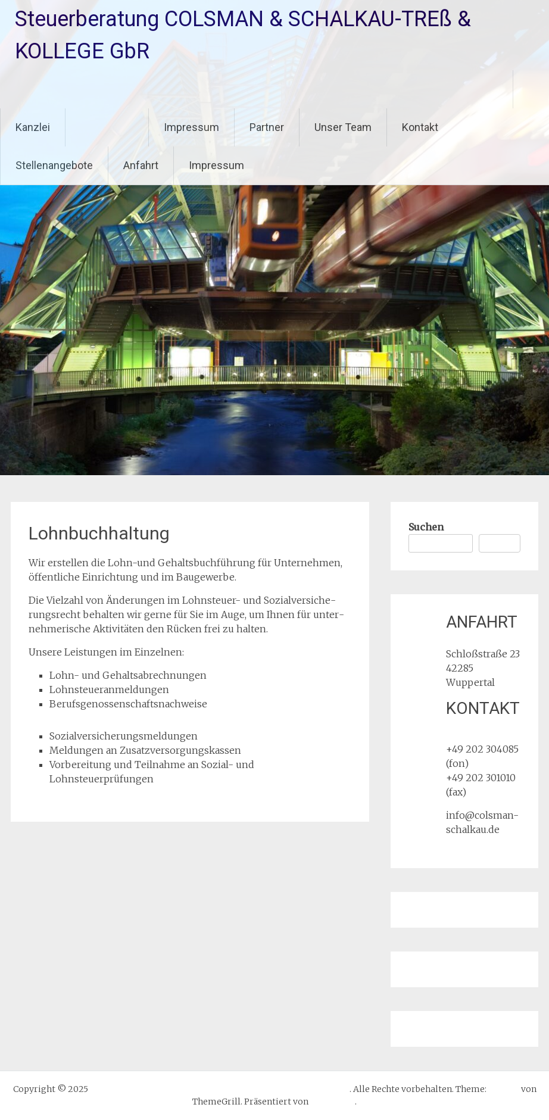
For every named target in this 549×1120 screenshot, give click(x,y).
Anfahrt (140, 165)
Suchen (426, 527)
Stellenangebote (54, 165)
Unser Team (343, 127)
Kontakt (420, 127)
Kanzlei (32, 127)
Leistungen (106, 127)
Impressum (191, 127)
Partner (266, 127)
